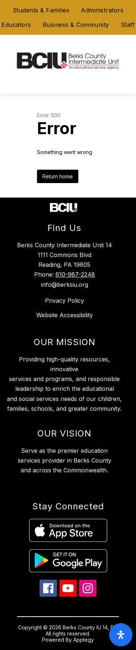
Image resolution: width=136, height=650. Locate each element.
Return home (57, 176)
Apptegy (83, 640)
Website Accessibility (64, 315)
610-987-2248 (75, 274)
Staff (128, 24)
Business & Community (76, 24)
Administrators (102, 10)
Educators (16, 24)
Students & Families (41, 10)
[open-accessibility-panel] (120, 634)
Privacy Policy (64, 300)
